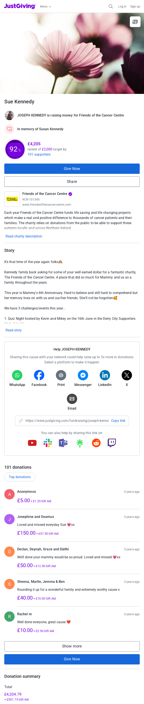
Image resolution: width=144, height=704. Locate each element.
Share (72, 181)
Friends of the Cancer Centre (47, 194)
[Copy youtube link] (32, 443)
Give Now (72, 168)
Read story (14, 330)
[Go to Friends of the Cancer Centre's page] (12, 199)
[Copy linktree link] (79, 444)
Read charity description (24, 236)
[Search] (110, 6)
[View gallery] (135, 21)
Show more (76, 647)
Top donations (20, 477)
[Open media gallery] (72, 53)
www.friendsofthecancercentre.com (46, 204)
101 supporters (39, 154)
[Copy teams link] (63, 443)
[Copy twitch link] (111, 443)
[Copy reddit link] (96, 443)
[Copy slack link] (47, 443)
